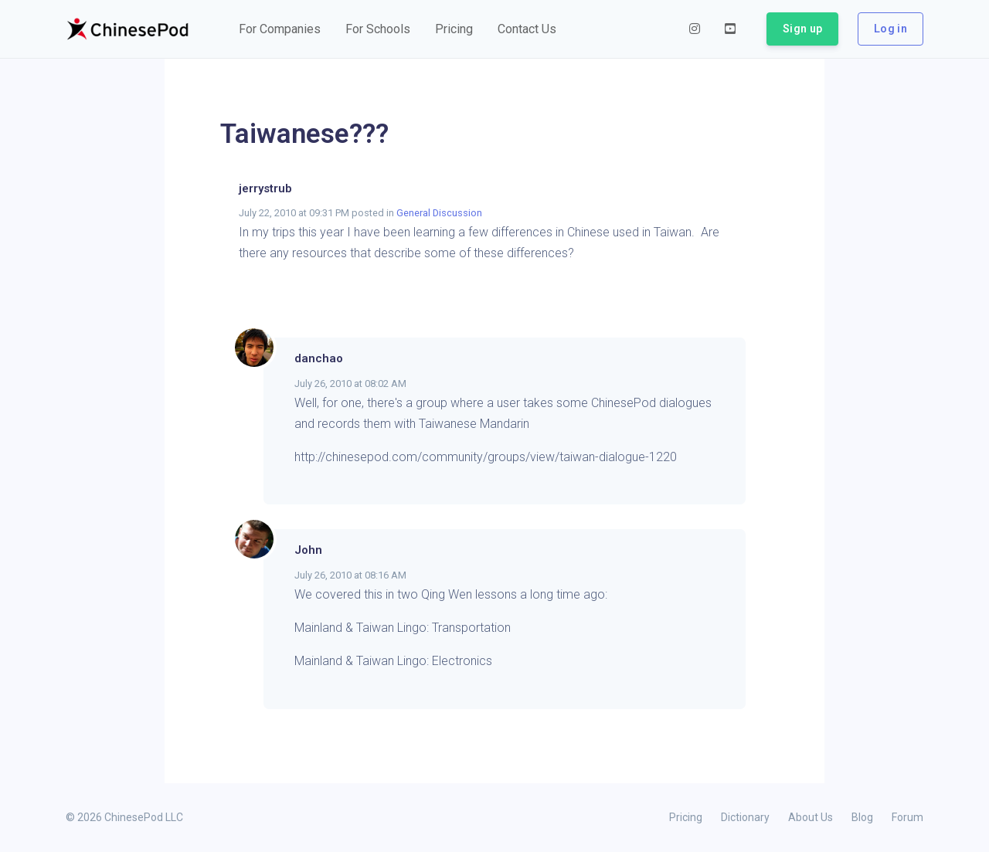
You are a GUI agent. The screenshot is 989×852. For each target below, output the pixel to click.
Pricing (685, 817)
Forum (907, 817)
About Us (810, 817)
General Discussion (439, 213)
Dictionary (745, 817)
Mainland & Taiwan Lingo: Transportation (402, 627)
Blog (862, 817)
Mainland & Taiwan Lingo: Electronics (393, 660)
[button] (279, 29)
